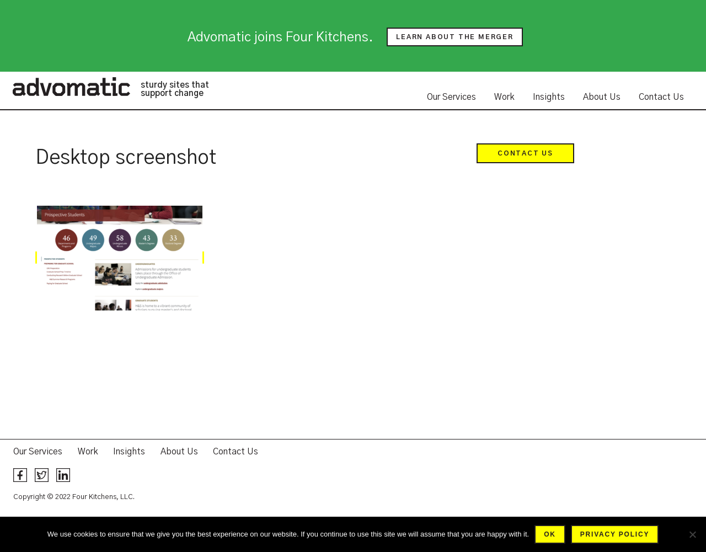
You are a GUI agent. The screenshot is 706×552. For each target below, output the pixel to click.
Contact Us (661, 97)
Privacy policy (614, 534)
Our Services (451, 97)
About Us (602, 97)
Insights (549, 97)
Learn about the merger (455, 37)
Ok (550, 534)
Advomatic (71, 86)
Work (504, 97)
